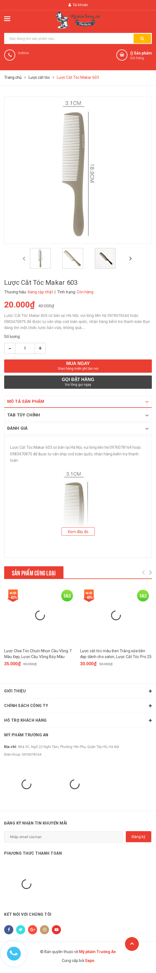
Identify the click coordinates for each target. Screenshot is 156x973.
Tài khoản (78, 5)
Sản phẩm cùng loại (34, 572)
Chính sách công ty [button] (78, 706)
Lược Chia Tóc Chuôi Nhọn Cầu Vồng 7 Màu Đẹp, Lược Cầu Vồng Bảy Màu (37, 654)
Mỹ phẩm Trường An (26, 735)
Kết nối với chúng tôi (28, 914)
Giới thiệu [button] (78, 691)
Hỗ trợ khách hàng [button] (78, 720)
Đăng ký (138, 836)
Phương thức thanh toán (33, 853)
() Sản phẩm (141, 56)
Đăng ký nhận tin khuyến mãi (35, 823)
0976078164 (31, 754)
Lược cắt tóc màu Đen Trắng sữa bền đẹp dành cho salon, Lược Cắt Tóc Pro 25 (116, 654)
